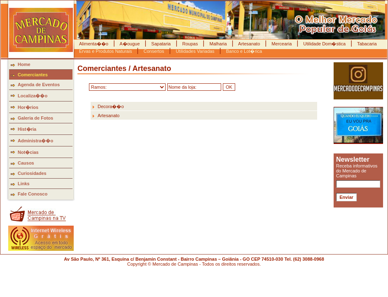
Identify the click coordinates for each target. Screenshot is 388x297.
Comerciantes (33, 74)
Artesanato (249, 43)
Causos (26, 162)
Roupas (190, 43)
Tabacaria (366, 43)
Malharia (218, 43)
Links (24, 183)
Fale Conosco (32, 193)
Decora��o (111, 106)
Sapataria (161, 43)
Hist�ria (27, 129)
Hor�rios (28, 107)
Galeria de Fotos (35, 118)
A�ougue (130, 43)
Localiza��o (32, 95)
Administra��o (35, 140)
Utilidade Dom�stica (324, 43)
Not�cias (28, 152)
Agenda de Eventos (39, 84)
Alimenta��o (94, 43)
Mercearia (281, 43)
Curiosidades (32, 173)
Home (24, 64)
